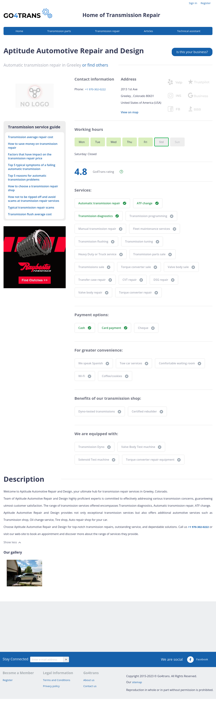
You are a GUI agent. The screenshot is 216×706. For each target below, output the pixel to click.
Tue (97, 142)
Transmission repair (107, 31)
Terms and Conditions (56, 680)
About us (88, 680)
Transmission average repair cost (30, 137)
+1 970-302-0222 (95, 89)
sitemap (137, 682)
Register (206, 3)
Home (19, 31)
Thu (129, 142)
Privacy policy (51, 686)
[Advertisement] (106, 626)
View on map (129, 112)
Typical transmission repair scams (31, 207)
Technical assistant (188, 31)
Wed (114, 142)
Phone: (79, 89)
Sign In (193, 3)
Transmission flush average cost (30, 214)
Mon (82, 142)
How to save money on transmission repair (33, 146)
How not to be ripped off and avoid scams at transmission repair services (33, 199)
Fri (145, 142)
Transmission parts (59, 31)
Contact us (89, 686)
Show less (11, 542)
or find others (95, 65)
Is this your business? (192, 52)
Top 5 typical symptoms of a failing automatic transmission (31, 167)
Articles (148, 31)
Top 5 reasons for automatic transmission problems (27, 177)
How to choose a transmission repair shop (33, 188)
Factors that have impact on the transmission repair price (30, 156)
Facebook (197, 659)
